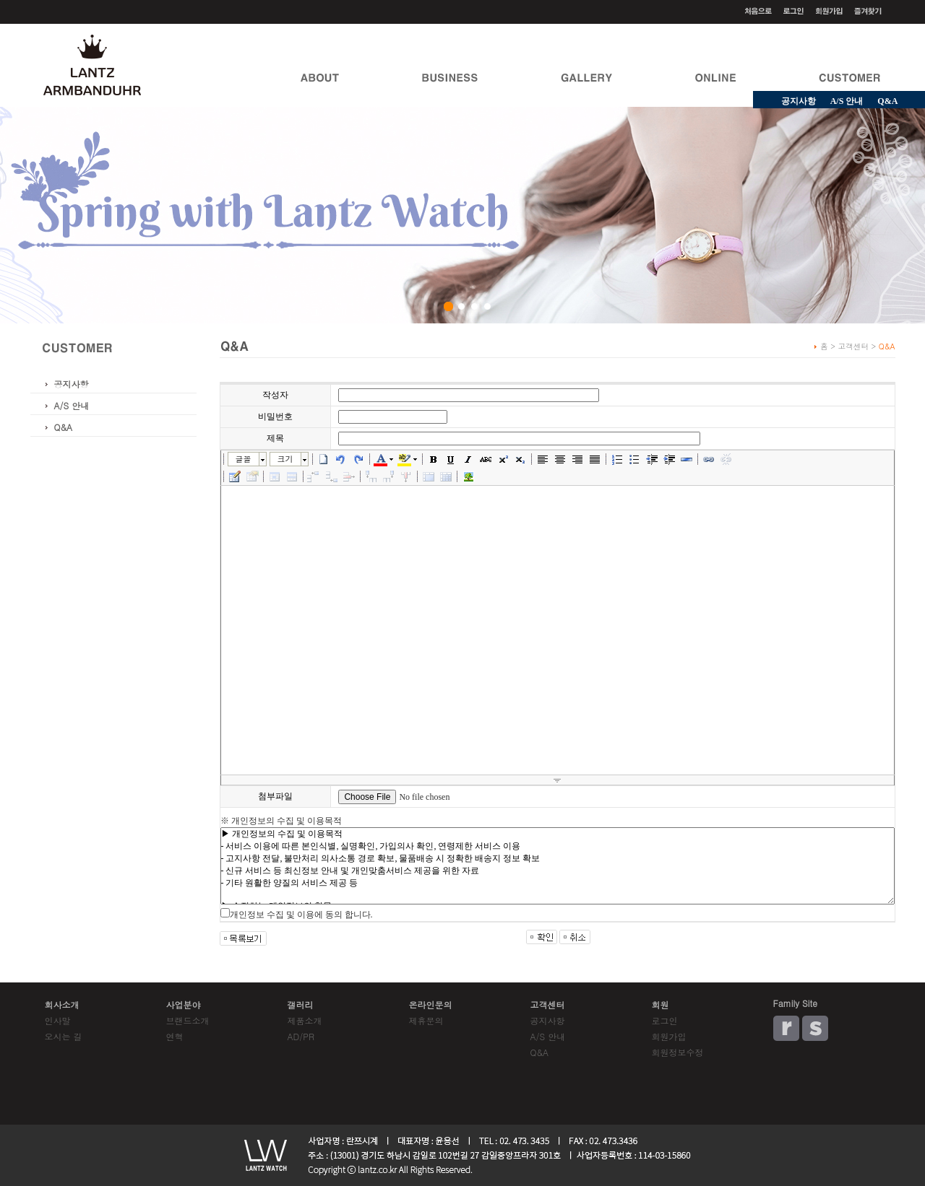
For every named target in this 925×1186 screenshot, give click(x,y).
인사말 (58, 1020)
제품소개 (305, 1020)
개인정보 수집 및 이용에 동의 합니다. (301, 915)
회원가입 (669, 1036)
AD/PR (301, 1036)
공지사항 (798, 101)
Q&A (63, 427)
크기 (285, 458)
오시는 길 (63, 1036)
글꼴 (243, 458)
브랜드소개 (188, 1020)
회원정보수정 (678, 1052)
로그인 (665, 1020)
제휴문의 (426, 1020)
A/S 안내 (847, 101)
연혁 (175, 1036)
